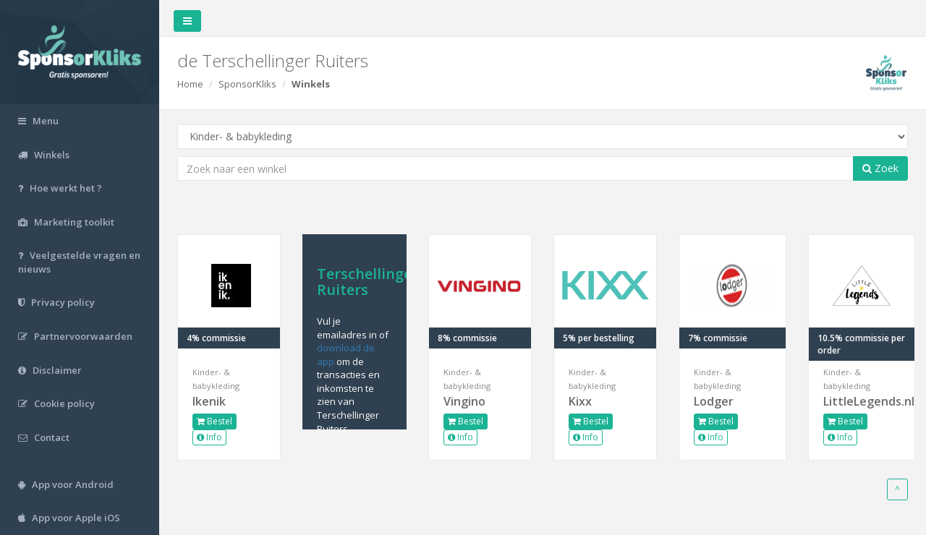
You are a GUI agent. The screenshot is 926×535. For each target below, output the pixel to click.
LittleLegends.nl (861, 401)
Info (209, 437)
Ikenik (209, 401)
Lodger (714, 401)
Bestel (214, 421)
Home (190, 83)
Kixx (580, 401)
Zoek (880, 168)
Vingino (464, 401)
